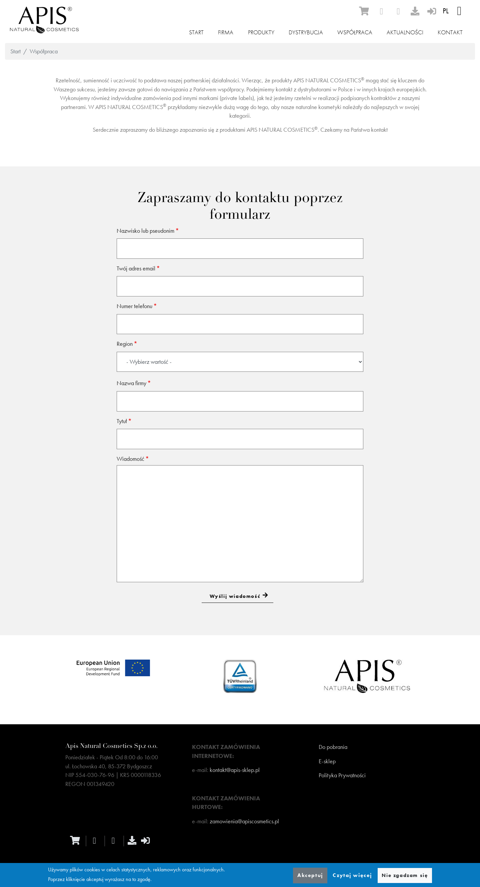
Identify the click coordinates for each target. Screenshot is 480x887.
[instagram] (398, 11)
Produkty (261, 32)
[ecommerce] (364, 11)
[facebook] (381, 11)
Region (125, 343)
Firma (225, 32)
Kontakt (450, 32)
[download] (415, 11)
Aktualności (405, 32)
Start (196, 32)
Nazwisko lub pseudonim (145, 230)
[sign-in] (431, 11)
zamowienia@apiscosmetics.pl (244, 821)
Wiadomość (130, 459)
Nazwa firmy (131, 383)
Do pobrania (333, 747)
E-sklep (327, 761)
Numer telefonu (134, 306)
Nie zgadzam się (405, 875)
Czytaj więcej (352, 875)
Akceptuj (310, 875)
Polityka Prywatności (342, 775)
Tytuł (122, 421)
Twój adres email (136, 268)
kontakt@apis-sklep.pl (235, 770)
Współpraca (354, 32)
